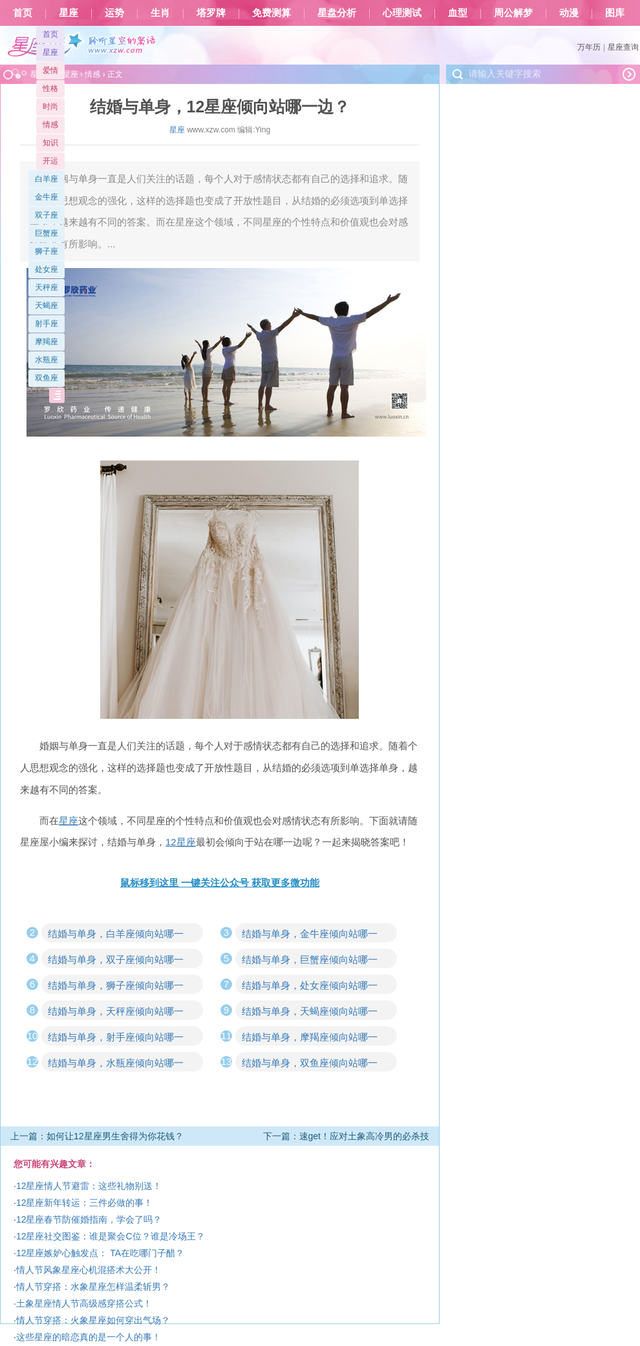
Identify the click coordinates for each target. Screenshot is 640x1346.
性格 (50, 88)
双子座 (46, 215)
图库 (614, 13)
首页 (22, 13)
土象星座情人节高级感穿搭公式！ (84, 1303)
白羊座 (46, 178)
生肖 (160, 13)
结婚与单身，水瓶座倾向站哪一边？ (116, 1064)
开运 (50, 160)
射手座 (46, 323)
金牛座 (46, 197)
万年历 (589, 47)
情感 (50, 124)
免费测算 (271, 13)
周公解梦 (513, 13)
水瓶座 (46, 359)
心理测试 (402, 13)
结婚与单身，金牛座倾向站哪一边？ (310, 935)
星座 (68, 13)
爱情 (50, 70)
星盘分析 (336, 13)
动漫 (569, 13)
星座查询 (623, 47)
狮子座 (46, 251)
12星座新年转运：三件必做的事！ (84, 1202)
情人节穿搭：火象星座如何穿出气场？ (93, 1320)
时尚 (50, 106)
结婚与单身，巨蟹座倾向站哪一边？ (310, 961)
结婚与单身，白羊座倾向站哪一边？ (116, 935)
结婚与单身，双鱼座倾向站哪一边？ (310, 1064)
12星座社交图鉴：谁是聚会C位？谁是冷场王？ (110, 1236)
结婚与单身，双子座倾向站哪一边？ (116, 961)
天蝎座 (46, 305)
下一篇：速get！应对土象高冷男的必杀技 (346, 1136)
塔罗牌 (211, 13)
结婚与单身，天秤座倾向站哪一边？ (116, 1013)
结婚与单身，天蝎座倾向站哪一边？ (310, 1013)
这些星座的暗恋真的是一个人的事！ (88, 1337)
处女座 (46, 269)
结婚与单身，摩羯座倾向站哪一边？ (310, 1038)
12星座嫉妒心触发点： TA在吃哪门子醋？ (100, 1253)
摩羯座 (46, 341)
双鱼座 (46, 377)
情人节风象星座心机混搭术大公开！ (88, 1270)
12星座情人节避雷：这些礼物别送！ (89, 1186)
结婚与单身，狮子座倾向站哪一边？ (116, 987)
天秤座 (46, 287)
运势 (114, 13)
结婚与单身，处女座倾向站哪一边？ (310, 987)
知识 (50, 142)
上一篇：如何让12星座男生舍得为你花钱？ (97, 1136)
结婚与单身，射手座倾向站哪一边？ (116, 1038)
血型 (457, 13)
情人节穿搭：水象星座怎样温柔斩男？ (93, 1286)
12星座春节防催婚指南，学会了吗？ (89, 1219)
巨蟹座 (46, 233)
